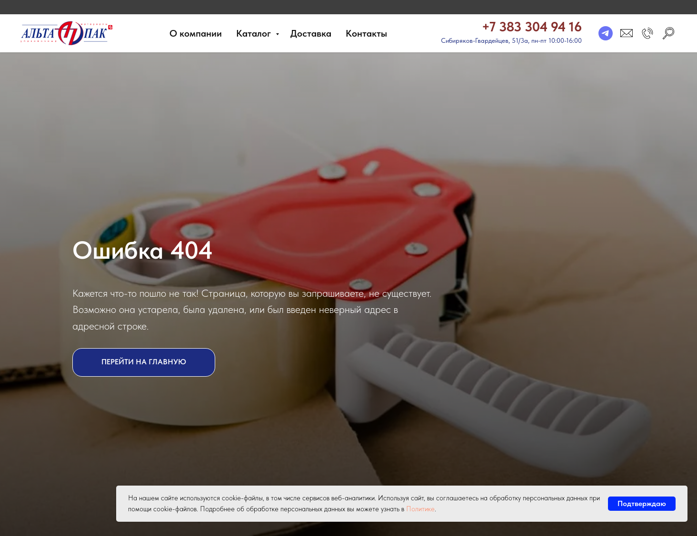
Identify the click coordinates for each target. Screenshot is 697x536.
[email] (626, 33)
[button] (647, 33)
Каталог (254, 33)
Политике (420, 509)
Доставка (310, 33)
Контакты (366, 33)
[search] (668, 33)
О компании (195, 33)
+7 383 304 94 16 (532, 27)
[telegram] (605, 33)
